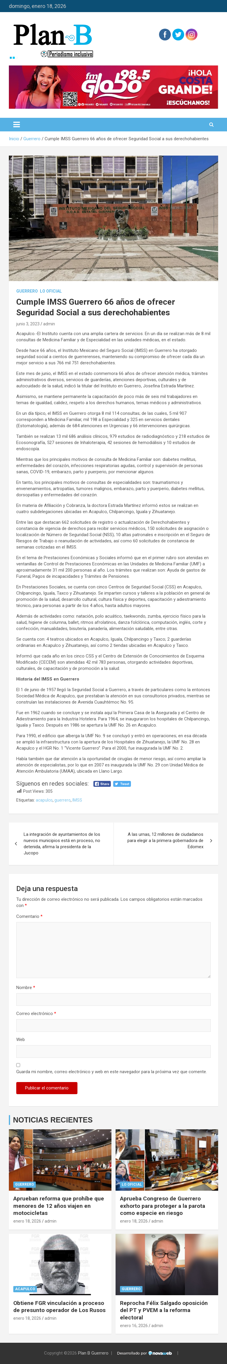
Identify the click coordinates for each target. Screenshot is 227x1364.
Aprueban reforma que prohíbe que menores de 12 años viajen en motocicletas (58, 1205)
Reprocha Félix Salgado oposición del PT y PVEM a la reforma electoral (164, 1310)
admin (49, 324)
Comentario (29, 916)
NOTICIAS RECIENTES (53, 1120)
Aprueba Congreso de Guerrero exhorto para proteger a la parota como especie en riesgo (162, 1205)
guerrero (62, 800)
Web (20, 1039)
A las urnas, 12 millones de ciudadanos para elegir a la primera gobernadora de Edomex (165, 840)
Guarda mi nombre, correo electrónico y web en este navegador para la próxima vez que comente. (111, 1071)
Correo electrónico (36, 1013)
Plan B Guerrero (93, 1353)
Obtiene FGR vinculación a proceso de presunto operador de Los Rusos (59, 1307)
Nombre (25, 987)
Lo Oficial (51, 291)
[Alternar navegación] (16, 124)
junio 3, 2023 (28, 324)
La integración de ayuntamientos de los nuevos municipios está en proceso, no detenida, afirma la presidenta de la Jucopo (62, 844)
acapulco (44, 800)
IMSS (77, 800)
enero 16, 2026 (134, 1325)
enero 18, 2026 (27, 1221)
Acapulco (25, 1289)
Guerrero (27, 291)
